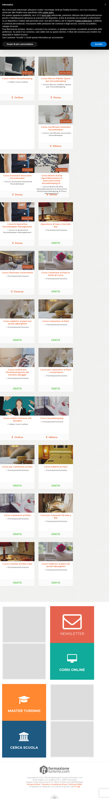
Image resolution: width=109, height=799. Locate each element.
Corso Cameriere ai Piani (55, 321)
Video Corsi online (18, 82)
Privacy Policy (33, 784)
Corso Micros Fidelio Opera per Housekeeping (55, 79)
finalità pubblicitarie (83, 21)
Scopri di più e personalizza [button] (20, 44)
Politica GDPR (75, 784)
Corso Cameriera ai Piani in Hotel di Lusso (55, 273)
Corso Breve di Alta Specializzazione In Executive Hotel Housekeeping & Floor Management (52, 190)
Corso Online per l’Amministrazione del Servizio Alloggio (17, 372)
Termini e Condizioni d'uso (54, 784)
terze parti (46, 15)
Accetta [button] (98, 44)
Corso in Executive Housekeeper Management (17, 225)
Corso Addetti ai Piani (56, 467)
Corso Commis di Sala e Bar (17, 564)
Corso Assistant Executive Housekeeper (17, 176)
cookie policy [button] (48, 12)
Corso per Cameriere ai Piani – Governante (55, 371)
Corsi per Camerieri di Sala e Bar (55, 516)
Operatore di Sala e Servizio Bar (56, 225)
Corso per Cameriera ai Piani (17, 467)
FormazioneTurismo (56, 230)
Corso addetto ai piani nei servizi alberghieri (17, 322)
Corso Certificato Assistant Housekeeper (56, 128)
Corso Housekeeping (51, 418)
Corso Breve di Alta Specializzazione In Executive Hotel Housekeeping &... (51, 179)
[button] (105, 4)
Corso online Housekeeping (17, 78)
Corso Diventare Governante (17, 272)
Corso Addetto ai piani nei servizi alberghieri (56, 565)
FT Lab (77, 787)
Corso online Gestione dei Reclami (17, 419)
